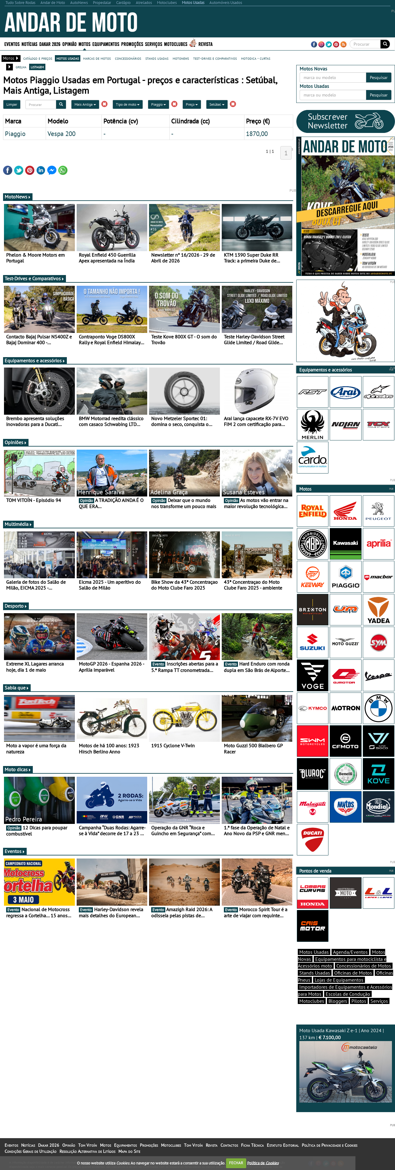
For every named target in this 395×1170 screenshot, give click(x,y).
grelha (21, 67)
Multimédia (18, 524)
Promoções (132, 43)
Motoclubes (175, 43)
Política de (262, 1162)
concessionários (128, 58)
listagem (37, 67)
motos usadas (67, 58)
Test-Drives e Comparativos (34, 278)
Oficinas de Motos (353, 973)
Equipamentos (105, 43)
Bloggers (337, 1001)
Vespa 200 (61, 133)
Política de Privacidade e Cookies (329, 1145)
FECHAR (236, 1162)
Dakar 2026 (49, 43)
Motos (84, 43)
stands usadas (156, 58)
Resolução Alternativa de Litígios (87, 1151)
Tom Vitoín (87, 1145)
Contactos (229, 1145)
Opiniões (16, 442)
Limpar (11, 104)
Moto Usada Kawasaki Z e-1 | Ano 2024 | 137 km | (345, 1065)
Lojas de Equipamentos (339, 980)
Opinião (69, 43)
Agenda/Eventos (350, 952)
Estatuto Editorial (283, 1145)
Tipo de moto (128, 104)
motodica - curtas (255, 58)
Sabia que (17, 688)
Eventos (12, 43)
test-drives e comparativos (215, 58)
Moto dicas (18, 769)
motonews (181, 58)
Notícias (29, 43)
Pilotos (358, 1001)
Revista (205, 43)
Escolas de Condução (348, 994)
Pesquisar (379, 77)
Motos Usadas (314, 952)
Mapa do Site (129, 1151)
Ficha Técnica (252, 1145)
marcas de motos (97, 58)
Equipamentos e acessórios (35, 360)
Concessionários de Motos (363, 966)
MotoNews (18, 197)
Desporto (16, 606)
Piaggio (158, 104)
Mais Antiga (85, 104)
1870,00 (257, 133)
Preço (192, 104)
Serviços (153, 43)
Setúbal (216, 104)
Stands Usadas (314, 973)
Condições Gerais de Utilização (30, 1151)
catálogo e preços (37, 58)
